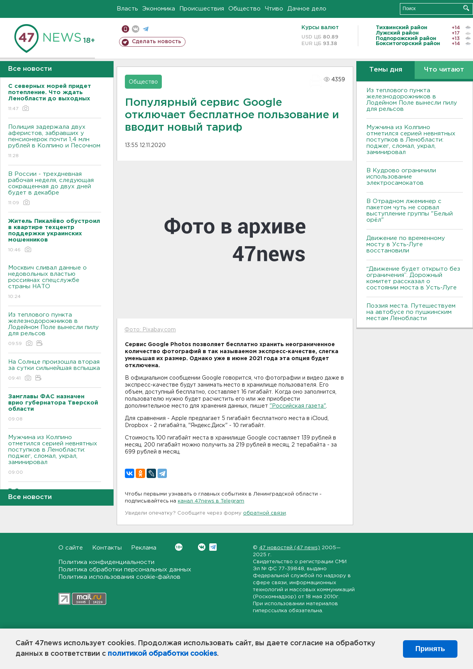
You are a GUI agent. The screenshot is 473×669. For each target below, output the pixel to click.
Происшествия (201, 8)
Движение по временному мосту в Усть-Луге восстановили (405, 244)
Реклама (143, 547)
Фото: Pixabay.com (150, 329)
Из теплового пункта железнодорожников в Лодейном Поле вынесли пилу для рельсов (54, 329)
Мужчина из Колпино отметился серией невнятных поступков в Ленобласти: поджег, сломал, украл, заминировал (54, 455)
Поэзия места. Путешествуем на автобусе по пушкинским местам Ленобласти (410, 312)
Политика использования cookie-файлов (119, 577)
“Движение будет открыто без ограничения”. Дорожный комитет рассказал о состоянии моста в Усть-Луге (413, 278)
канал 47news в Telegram (211, 501)
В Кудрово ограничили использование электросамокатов (401, 177)
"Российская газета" (298, 406)
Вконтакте (178, 547)
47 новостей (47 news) (289, 548)
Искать (466, 8)
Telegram (213, 547)
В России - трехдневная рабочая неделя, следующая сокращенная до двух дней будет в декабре (54, 189)
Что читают (444, 70)
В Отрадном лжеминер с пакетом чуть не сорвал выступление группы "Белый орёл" (409, 210)
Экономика (158, 8)
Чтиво (274, 8)
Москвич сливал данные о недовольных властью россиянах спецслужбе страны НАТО (54, 282)
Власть (127, 8)
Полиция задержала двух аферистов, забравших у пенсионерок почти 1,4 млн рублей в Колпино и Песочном (54, 141)
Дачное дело (306, 8)
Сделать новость (156, 41)
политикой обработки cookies (162, 654)
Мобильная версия (125, 29)
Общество (244, 8)
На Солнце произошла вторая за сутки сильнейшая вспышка (54, 370)
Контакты (107, 547)
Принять (430, 649)
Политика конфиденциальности (106, 562)
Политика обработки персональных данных (124, 569)
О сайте (70, 547)
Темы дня (385, 70)
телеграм (145, 29)
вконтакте (135, 29)
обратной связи (264, 513)
